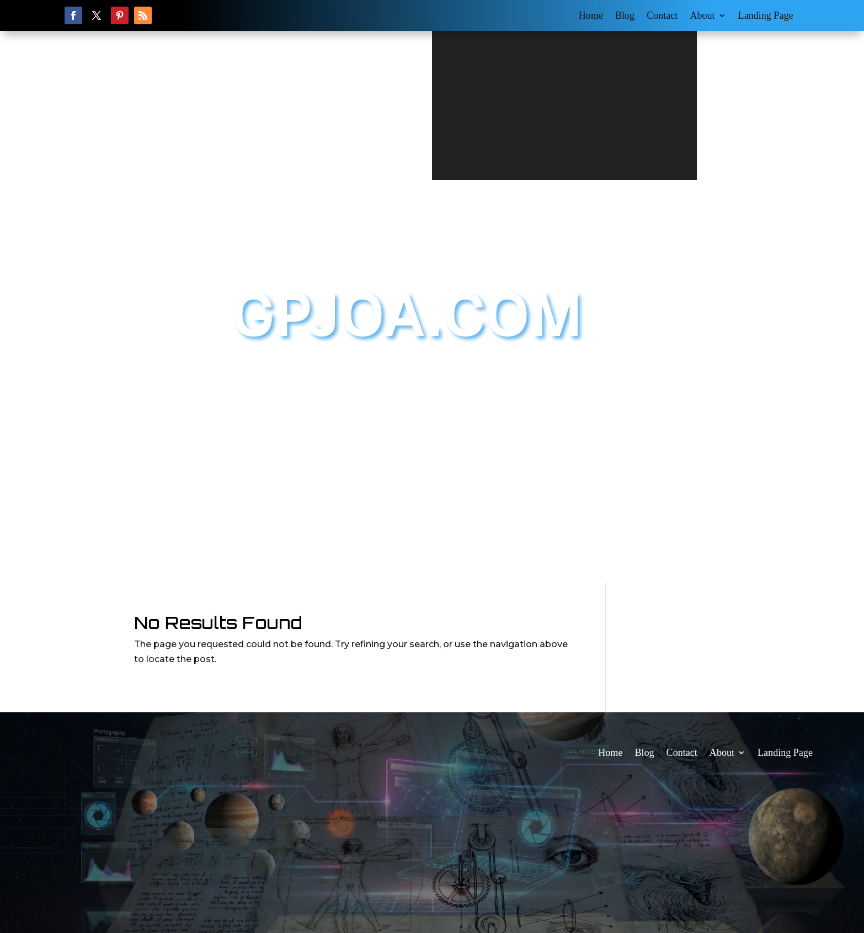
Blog (624, 16)
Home (591, 16)
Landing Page (765, 16)
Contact (662, 16)
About (702, 16)
